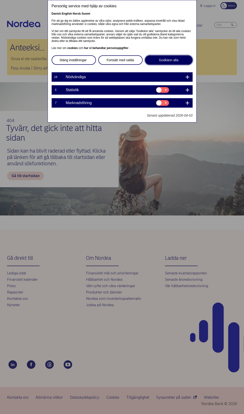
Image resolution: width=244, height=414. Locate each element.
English (67, 13)
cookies (73, 48)
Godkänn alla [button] (168, 60)
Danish (56, 13)
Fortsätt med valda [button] (120, 60)
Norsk (77, 13)
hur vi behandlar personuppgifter (106, 48)
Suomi (86, 13)
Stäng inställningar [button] (73, 60)
